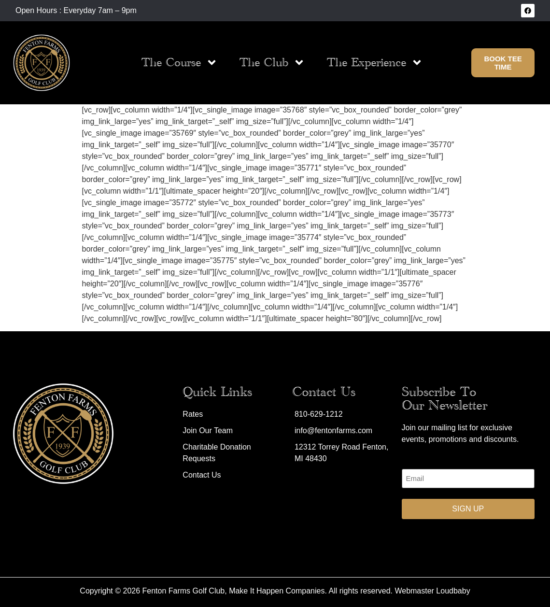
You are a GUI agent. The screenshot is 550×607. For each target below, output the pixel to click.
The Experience (375, 62)
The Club (272, 62)
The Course (179, 62)
